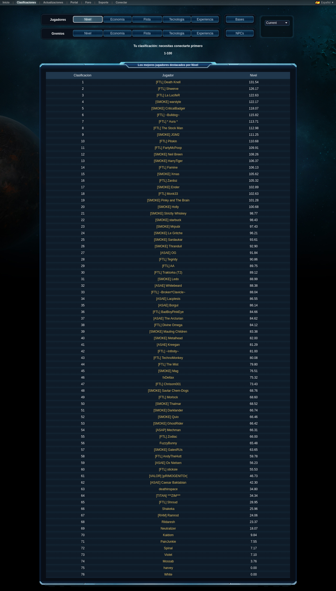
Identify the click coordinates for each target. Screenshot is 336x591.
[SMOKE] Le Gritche (168, 233)
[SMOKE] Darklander (168, 410)
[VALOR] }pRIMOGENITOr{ (168, 476)
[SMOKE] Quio (168, 417)
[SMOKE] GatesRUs (168, 450)
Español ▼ (324, 2)
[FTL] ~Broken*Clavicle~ (168, 292)
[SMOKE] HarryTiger (168, 161)
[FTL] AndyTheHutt (168, 456)
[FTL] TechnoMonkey (168, 358)
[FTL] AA (168, 266)
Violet (168, 555)
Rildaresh (168, 522)
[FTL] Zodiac (168, 436)
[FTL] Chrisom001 (168, 384)
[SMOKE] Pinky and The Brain (168, 200)
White (168, 574)
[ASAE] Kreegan (168, 345)
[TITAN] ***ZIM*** (168, 496)
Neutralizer (168, 528)
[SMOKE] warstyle (168, 102)
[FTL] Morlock (168, 397)
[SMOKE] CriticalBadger (168, 108)
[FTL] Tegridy (168, 259)
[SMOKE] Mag (168, 371)
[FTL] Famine (168, 167)
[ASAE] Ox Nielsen (168, 463)
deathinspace (168, 489)
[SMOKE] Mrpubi (168, 226)
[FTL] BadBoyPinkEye (168, 312)
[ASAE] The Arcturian (168, 318)
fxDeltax (168, 377)
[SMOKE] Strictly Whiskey (168, 213)
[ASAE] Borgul (168, 305)
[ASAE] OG (168, 253)
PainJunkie (168, 541)
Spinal (168, 548)
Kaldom (168, 535)
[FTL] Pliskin (168, 141)
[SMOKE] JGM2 (168, 135)
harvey (168, 568)
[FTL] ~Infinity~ (168, 351)
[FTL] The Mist (168, 364)
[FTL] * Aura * (168, 121)
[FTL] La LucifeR (168, 95)
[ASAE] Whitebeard (168, 285)
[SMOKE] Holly (168, 207)
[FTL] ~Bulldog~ (168, 115)
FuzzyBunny (168, 443)
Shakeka (168, 509)
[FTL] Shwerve (168, 89)
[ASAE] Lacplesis (168, 299)
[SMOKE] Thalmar (168, 404)
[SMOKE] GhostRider (168, 423)
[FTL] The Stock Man (168, 128)
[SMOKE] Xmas (168, 174)
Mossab (168, 561)
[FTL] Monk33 (168, 194)
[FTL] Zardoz (168, 180)
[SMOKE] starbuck (168, 220)
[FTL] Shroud (168, 502)
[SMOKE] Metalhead (168, 338)
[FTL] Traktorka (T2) (168, 272)
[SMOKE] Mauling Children (168, 331)
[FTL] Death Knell (168, 82)
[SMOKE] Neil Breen (168, 154)
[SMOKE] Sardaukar (168, 240)
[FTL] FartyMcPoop (168, 148)
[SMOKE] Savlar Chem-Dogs (168, 391)
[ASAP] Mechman (168, 430)
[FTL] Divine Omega (168, 325)
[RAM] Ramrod (168, 515)
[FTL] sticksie (168, 469)
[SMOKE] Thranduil (168, 246)
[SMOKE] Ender (168, 187)
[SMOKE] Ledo (168, 279)
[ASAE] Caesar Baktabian (168, 482)
